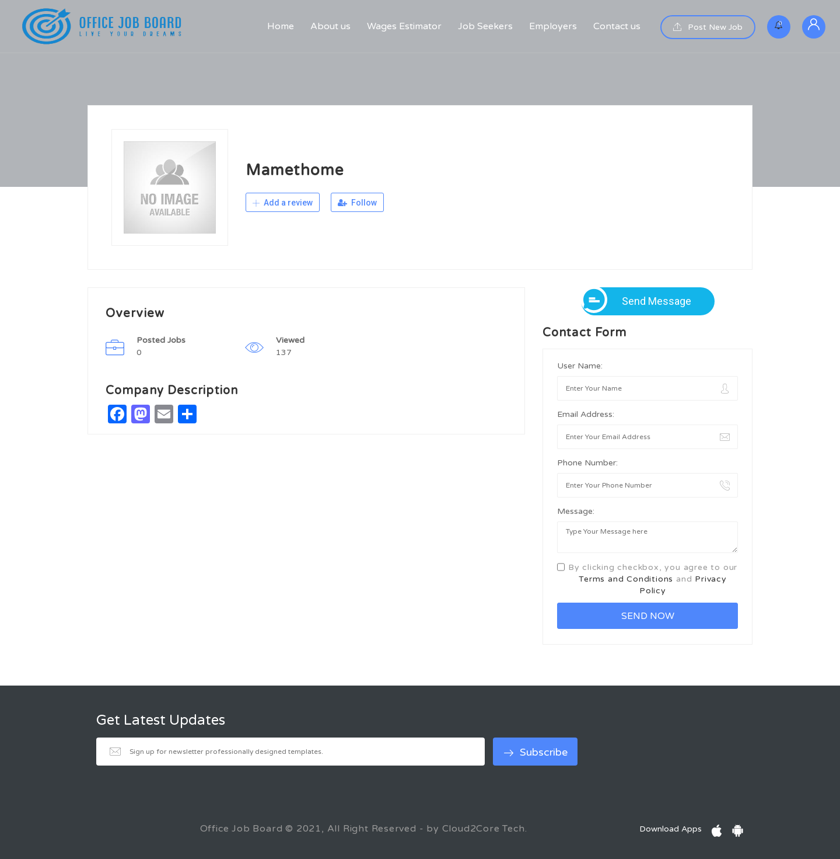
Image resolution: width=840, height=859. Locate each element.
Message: (575, 511)
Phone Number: (587, 463)
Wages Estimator (404, 26)
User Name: (580, 366)
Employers (553, 26)
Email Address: (585, 414)
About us (330, 26)
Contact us (616, 26)
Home (280, 26)
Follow (357, 202)
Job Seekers (485, 26)
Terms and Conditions (626, 579)
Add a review (283, 202)
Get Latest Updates (160, 720)
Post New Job (708, 27)
